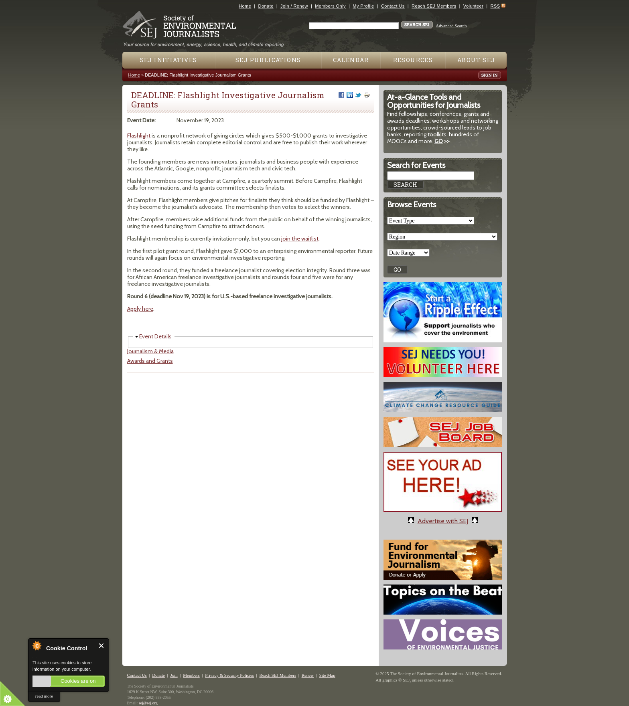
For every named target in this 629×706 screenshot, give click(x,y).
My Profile (363, 6)
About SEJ (476, 60)
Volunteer (473, 6)
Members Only (330, 6)
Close (101, 645)
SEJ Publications (268, 60)
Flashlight (138, 135)
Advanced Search (451, 25)
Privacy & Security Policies (229, 675)
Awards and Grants (150, 360)
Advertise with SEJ (443, 521)
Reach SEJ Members (434, 6)
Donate (266, 6)
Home (245, 6)
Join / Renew (294, 6)
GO (438, 141)
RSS (495, 6)
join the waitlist (300, 238)
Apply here (140, 308)
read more (44, 696)
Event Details (155, 336)
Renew (308, 675)
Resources (413, 60)
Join (173, 675)
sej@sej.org (148, 703)
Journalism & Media (150, 351)
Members (191, 675)
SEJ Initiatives (168, 60)
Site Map (327, 675)
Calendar (351, 60)
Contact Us (393, 6)
